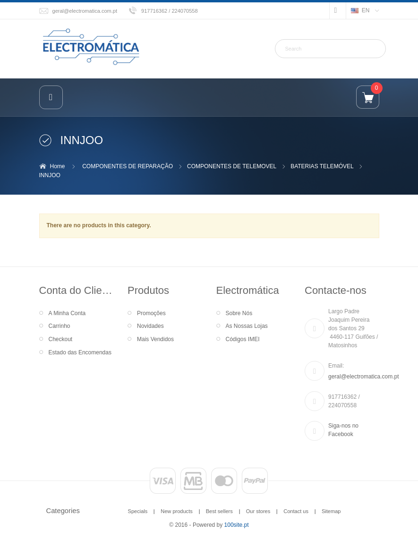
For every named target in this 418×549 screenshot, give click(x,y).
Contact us (295, 511)
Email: (336, 365)
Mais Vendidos (155, 339)
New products (176, 511)
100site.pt (236, 525)
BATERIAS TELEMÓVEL (322, 166)
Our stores (258, 511)
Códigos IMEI (243, 339)
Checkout (61, 339)
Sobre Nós (239, 313)
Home (57, 166)
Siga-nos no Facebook (343, 429)
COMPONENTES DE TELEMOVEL (231, 166)
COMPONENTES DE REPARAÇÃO (127, 166)
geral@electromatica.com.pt (85, 11)
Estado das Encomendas (80, 352)
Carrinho (59, 326)
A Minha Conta (67, 313)
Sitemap (331, 511)
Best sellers (219, 511)
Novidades (150, 326)
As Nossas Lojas (247, 326)
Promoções (151, 313)
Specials (138, 511)
